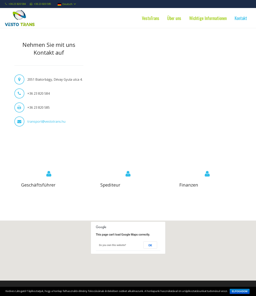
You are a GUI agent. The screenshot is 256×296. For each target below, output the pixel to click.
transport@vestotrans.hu (46, 121)
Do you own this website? (112, 245)
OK (150, 245)
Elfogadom (239, 291)
